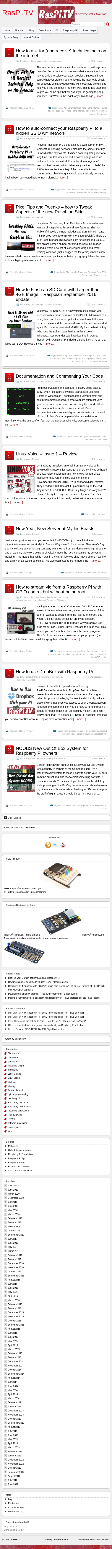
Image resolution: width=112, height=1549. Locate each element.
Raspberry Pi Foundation (20, 1154)
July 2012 (12, 1480)
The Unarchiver (100, 361)
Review (35, 459)
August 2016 (14, 1280)
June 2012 (13, 1484)
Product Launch (15, 1090)
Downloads (45, 30)
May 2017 (13, 1247)
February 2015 (15, 1353)
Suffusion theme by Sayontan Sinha (93, 1539)
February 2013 (15, 1451)
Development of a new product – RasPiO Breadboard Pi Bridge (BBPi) (43, 994)
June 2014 (13, 1386)
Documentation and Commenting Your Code (59, 376)
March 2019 (14, 1194)
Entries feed (14, 1503)
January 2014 (14, 1406)
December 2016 (16, 1263)
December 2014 (16, 1361)
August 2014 (14, 1378)
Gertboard (13, 1057)
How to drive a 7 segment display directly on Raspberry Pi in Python (50, 1025)
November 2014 (16, 1365)
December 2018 (16, 1198)
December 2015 (16, 1312)
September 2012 (16, 1472)
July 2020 (12, 1185)
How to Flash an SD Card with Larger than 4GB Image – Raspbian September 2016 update (58, 294)
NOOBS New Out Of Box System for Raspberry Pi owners (52, 751)
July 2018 (12, 1202)
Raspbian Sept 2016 (97, 272)
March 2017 (14, 1251)
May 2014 (13, 1390)
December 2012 (16, 1459)
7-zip (65, 355)
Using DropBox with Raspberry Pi (92, 734)
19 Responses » (98, 597)
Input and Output (38, 597)
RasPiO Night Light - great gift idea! (43, 935)
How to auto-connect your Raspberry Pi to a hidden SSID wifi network (59, 131)
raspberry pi (70, 30)
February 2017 (15, 1255)
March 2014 (14, 1398)
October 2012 (14, 1468)
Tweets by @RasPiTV (15, 1039)
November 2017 (16, 1226)
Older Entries (12, 817)
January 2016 (14, 1308)
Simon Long (87, 275)
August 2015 (14, 1329)
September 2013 (16, 1423)
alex (21, 108)
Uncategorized (15, 1127)
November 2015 (16, 1316)
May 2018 (13, 1210)
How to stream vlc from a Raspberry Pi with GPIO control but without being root (58, 589)
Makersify (13, 1146)
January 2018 (14, 1222)
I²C (57, 30)
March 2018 (14, 1214)
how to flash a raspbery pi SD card (84, 355)
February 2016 (15, 1304)
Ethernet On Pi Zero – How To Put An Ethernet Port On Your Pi (55, 1021)
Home (7, 30)
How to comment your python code (84, 436)
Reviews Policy (61, 1539)
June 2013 (13, 1435)
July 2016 (12, 1284)
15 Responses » (98, 304)
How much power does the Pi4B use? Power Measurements (38, 982)
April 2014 (13, 1394)
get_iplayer (13, 1061)
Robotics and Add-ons (19, 1166)
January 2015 (14, 1357)
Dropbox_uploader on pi (79, 731)
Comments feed (16, 1507)
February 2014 (15, 1402)
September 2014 (16, 1374)
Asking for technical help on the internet (82, 108)
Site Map (19, 30)
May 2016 (13, 1292)
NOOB (104, 808)
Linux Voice (102, 514)
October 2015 (14, 1320)
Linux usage (89, 30)
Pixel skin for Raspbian (76, 272)
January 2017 (14, 1259)
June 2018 (13, 1206)
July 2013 (12, 1431)
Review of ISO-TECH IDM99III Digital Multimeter (40, 1029)
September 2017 (16, 1235)
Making (11, 1086)
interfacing (51, 597)
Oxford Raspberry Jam (19, 1150)
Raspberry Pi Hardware (54, 758)
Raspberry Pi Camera (56, 600)
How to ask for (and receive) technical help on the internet (61, 53)
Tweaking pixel (100, 275)
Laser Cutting (14, 1074)
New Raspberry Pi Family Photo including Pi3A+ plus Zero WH (53, 1013)
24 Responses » (98, 138)
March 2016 (14, 1300)
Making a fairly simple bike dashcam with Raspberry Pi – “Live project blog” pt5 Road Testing (54, 998)
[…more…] (100, 96)
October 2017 (14, 1230)
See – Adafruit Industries (20, 1170)
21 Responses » (98, 217)
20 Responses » (98, 61)
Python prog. (11, 37)
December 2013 (16, 1410)
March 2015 (14, 1349)
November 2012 (16, 1464)
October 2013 (14, 1419)
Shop (31, 30)
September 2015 (16, 1324)
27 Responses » (98, 381)
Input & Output (31, 37)
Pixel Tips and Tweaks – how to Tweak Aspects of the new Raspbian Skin (54, 209)
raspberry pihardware (18, 1110)
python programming (52, 61)
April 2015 (13, 1345)
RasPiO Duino (15, 1114)
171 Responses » (97, 677)
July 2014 (12, 1382)
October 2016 (14, 1271)
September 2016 (16, 1275)
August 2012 (14, 1476)
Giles (10, 1025)
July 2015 (12, 1333)
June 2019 (13, 1190)
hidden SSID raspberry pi (95, 192)
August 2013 (14, 1427)
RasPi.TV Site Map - (19, 827)
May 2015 (13, 1341)
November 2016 (16, 1267)
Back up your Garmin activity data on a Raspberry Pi (34, 978)
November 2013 (16, 1414)
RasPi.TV (17, 13)
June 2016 (13, 1288)
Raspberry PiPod (16, 1162)
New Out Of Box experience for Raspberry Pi (86, 805)
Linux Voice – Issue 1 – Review (46, 453)
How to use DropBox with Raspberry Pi (54, 671)
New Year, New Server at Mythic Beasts (55, 528)
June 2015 (13, 1337)
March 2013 (14, 1447)
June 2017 (13, 1243)
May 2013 (13, 1439)
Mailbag (12, 1082)
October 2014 (14, 1369)
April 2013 (13, 1443)
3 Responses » (98, 534)
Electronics (25, 61)
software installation (52, 304)
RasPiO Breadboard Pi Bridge (56, 890)
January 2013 (14, 1455)
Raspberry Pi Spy (16, 1158)
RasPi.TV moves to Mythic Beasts (91, 572)
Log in (11, 1499)
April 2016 (13, 1296)
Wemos (11, 1131)
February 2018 (15, 1218)
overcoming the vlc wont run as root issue (84, 651)
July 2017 (12, 1239)
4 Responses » (98, 459)
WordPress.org (15, 1511)
